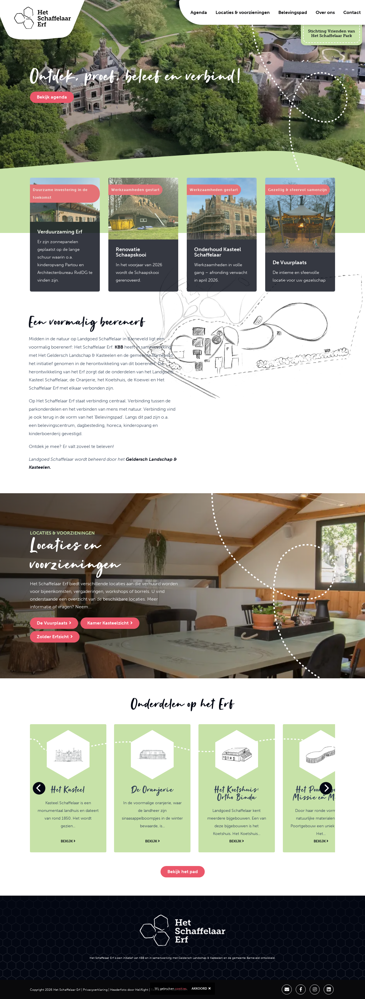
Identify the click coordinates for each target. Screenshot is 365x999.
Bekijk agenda (52, 97)
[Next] (326, 788)
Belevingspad (292, 12)
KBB (92, 373)
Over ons (325, 12)
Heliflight (141, 990)
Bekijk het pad (182, 871)
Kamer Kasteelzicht (110, 623)
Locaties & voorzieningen (243, 12)
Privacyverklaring (95, 990)
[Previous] (39, 788)
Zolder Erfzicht (55, 636)
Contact (352, 12)
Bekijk (68, 841)
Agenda (198, 12)
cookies (180, 988)
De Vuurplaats (54, 623)
